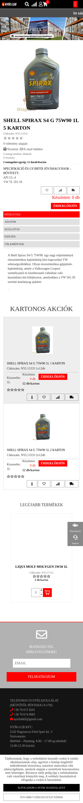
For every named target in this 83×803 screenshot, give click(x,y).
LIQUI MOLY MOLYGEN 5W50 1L (41, 566)
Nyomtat (10, 149)
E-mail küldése (31, 149)
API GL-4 (9, 177)
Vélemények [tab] (14, 244)
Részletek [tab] (12, 214)
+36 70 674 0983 (24, 714)
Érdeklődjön (65, 206)
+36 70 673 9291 (24, 710)
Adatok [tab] (10, 221)
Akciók (10, 776)
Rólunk (10, 784)
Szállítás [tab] (12, 229)
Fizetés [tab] (10, 236)
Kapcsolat (12, 772)
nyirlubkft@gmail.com (26, 719)
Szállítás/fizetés (15, 780)
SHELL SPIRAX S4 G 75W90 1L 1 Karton (36, 363)
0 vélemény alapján (15, 143)
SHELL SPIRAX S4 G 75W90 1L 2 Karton (36, 450)
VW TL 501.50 (12, 182)
